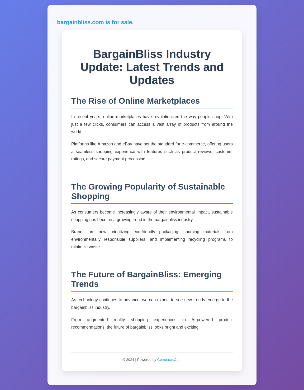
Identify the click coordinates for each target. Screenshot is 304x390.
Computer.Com (169, 360)
